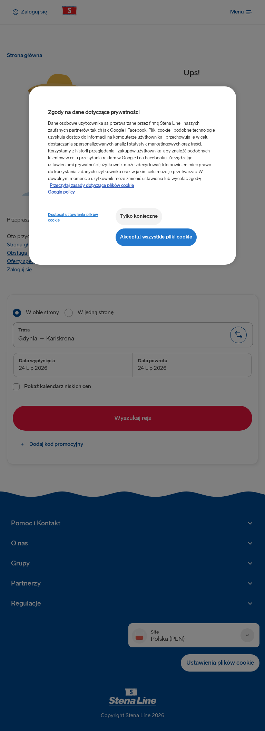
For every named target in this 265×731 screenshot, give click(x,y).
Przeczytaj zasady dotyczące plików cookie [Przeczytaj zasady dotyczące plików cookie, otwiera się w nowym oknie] (92, 185)
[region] (132, 175)
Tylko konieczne (139, 216)
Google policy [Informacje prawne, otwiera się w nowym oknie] (61, 192)
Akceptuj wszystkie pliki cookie (156, 237)
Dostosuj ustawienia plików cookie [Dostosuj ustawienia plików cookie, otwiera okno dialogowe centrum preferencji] (73, 218)
